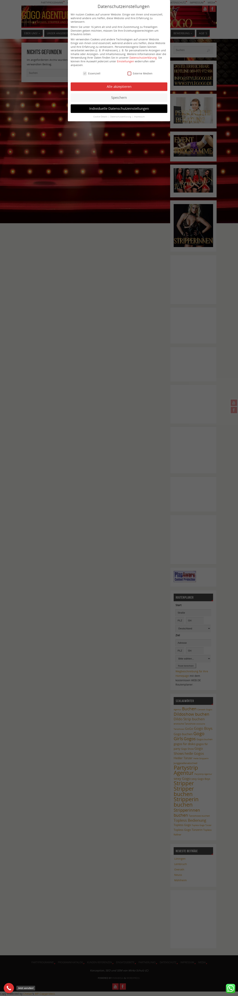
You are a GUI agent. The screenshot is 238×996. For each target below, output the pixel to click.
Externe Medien (140, 70)
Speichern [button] (119, 94)
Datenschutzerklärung (143, 54)
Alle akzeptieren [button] (119, 83)
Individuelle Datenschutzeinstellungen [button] (119, 105)
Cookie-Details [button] (100, 113)
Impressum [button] (139, 113)
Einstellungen (125, 58)
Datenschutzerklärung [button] (121, 113)
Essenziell (91, 70)
